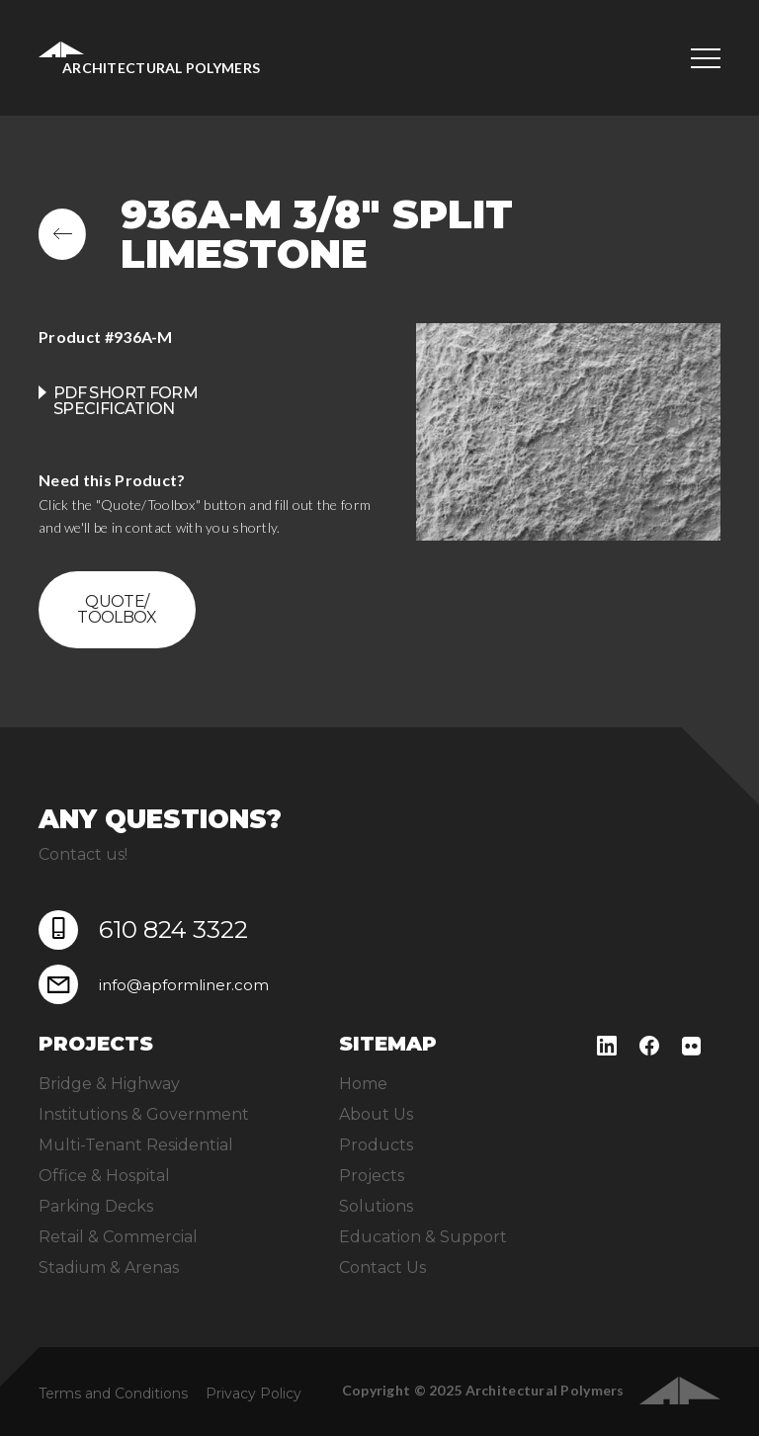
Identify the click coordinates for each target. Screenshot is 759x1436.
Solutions (376, 1206)
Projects (371, 1175)
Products (376, 1145)
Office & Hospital (104, 1175)
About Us (376, 1114)
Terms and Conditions (113, 1393)
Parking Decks (96, 1206)
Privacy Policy (253, 1393)
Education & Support (423, 1236)
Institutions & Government (144, 1114)
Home (363, 1083)
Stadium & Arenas (109, 1267)
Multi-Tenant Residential (136, 1145)
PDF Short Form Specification (125, 400)
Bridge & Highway (109, 1083)
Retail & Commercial (118, 1236)
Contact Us (382, 1267)
